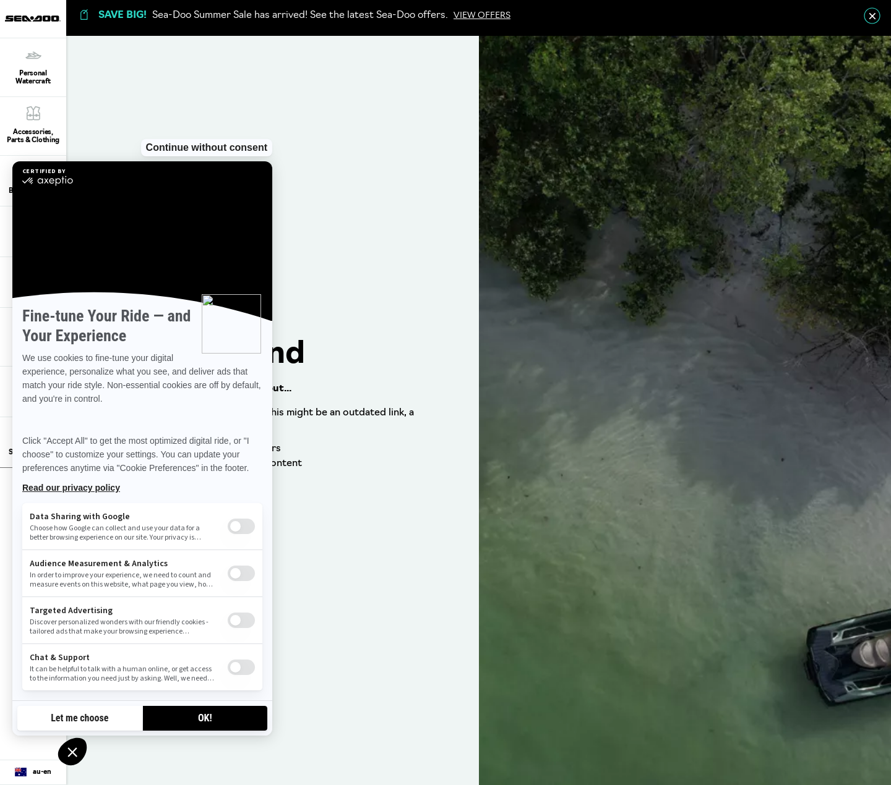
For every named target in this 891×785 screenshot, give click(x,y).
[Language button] (33, 772)
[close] (872, 15)
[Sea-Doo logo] (33, 19)
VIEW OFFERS (482, 15)
